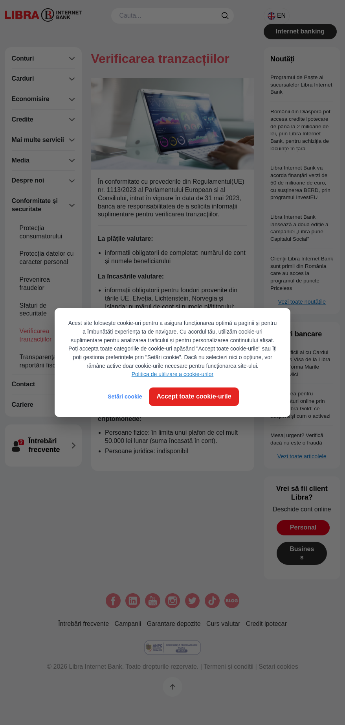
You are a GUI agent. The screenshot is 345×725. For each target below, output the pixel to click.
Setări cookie (125, 396)
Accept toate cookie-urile (193, 396)
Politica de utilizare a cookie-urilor (173, 374)
